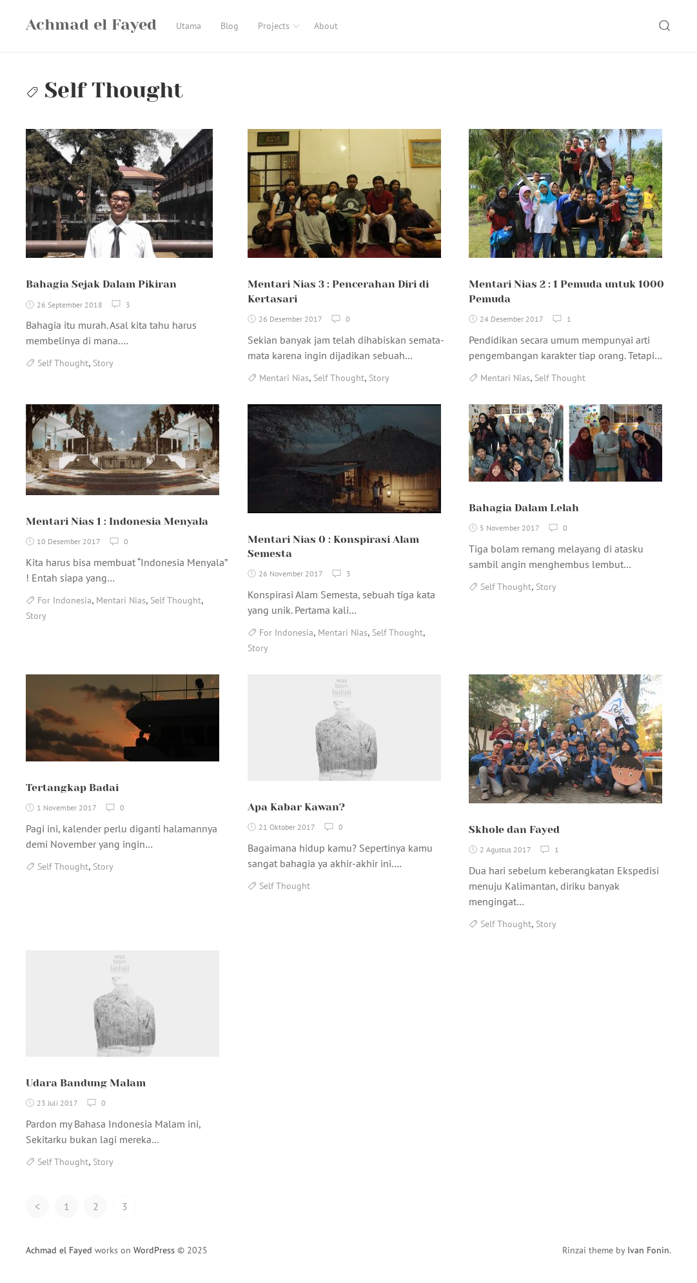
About (326, 26)
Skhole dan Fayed (514, 829)
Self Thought (62, 363)
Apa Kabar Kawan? (296, 807)
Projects (279, 26)
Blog (230, 26)
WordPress (154, 1250)
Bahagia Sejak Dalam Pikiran (101, 284)
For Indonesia (64, 600)
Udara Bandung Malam (86, 1083)
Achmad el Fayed (59, 1250)
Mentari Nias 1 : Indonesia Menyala (117, 521)
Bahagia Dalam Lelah (524, 508)
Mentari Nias (284, 378)
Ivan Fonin (648, 1250)
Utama (188, 26)
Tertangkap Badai (72, 787)
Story (103, 363)
